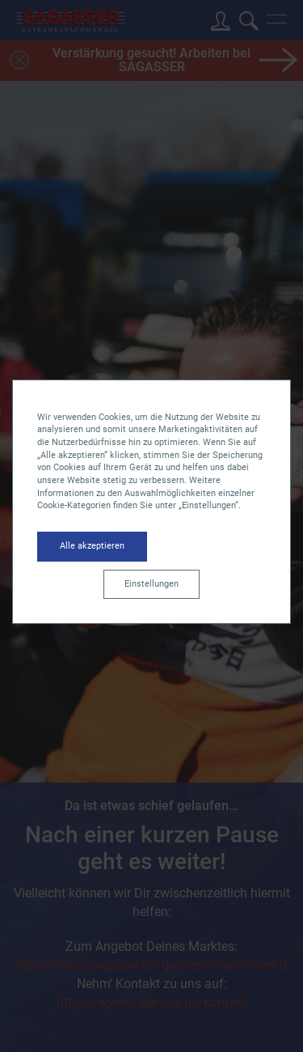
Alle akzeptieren (92, 546)
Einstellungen (151, 584)
